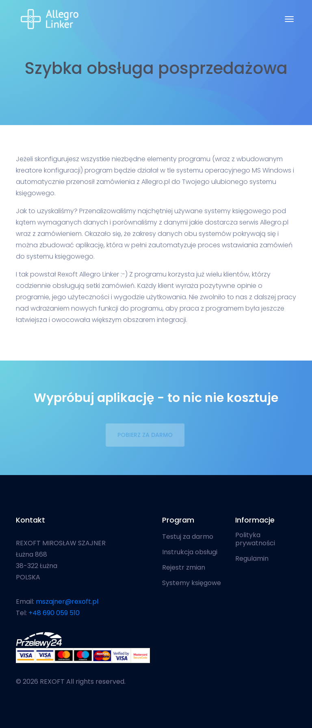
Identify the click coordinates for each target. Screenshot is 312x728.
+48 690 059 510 (54, 613)
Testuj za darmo (187, 537)
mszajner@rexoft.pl (67, 601)
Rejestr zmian (183, 568)
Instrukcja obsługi (189, 552)
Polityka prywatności (255, 539)
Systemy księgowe (191, 583)
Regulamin (252, 559)
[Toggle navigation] (289, 19)
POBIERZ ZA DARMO (143, 435)
